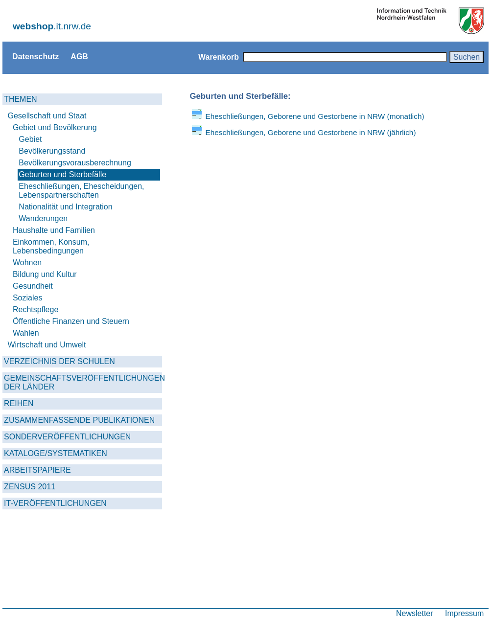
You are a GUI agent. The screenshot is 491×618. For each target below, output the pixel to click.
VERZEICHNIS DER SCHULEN (59, 361)
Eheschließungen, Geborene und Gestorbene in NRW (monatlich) (314, 116)
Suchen (466, 56)
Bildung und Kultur (45, 274)
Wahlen (26, 333)
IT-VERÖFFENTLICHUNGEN (55, 503)
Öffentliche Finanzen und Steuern (71, 321)
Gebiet (30, 139)
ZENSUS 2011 (29, 486)
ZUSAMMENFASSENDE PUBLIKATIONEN (79, 420)
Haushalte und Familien (54, 230)
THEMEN (20, 99)
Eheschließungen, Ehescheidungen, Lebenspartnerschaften (81, 190)
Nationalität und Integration (65, 207)
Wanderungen (43, 218)
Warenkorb (218, 56)
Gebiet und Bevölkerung (55, 127)
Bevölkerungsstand (52, 151)
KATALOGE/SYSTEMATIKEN (55, 453)
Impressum (464, 613)
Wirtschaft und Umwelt (47, 345)
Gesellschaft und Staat (47, 116)
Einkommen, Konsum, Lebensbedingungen (51, 246)
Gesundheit (33, 286)
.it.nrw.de (52, 26)
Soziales (27, 298)
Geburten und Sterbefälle (62, 174)
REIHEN (18, 403)
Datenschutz (35, 56)
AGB (79, 56)
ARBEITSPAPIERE (37, 470)
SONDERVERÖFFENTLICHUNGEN (67, 437)
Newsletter (414, 613)
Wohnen (27, 262)
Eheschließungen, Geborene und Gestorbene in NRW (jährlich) (310, 132)
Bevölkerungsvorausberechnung (75, 163)
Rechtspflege (35, 309)
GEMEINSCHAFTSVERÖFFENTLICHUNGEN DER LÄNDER (83, 382)
